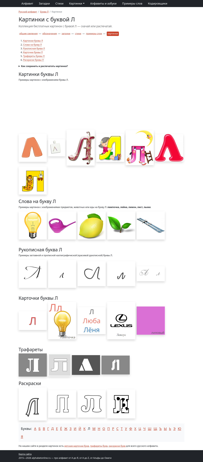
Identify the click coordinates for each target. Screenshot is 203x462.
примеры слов (94, 33)
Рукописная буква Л (34, 48)
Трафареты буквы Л (34, 56)
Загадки (44, 3)
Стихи (59, 3)
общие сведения (28, 33)
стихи (78, 33)
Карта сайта (25, 454)
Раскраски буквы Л (33, 59)
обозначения (49, 33)
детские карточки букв (76, 445)
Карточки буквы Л (33, 52)
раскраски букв (117, 445)
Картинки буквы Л (33, 40)
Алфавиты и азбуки (103, 3)
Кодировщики (157, 3)
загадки (66, 33)
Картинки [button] (75, 3)
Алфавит (27, 3)
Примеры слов (132, 3)
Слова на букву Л (32, 44)
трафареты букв (99, 445)
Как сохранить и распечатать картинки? (44, 66)
